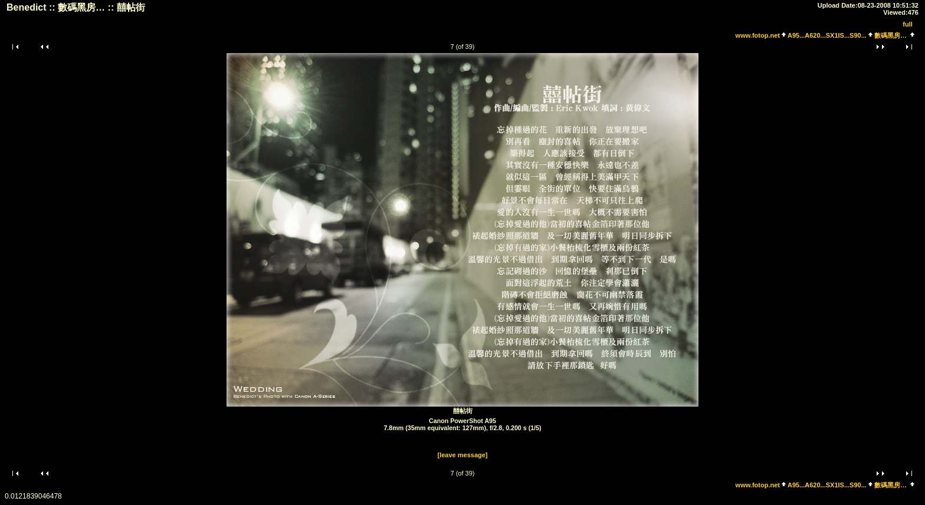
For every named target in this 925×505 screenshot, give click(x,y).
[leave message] (463, 454)
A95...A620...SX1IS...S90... (827, 35)
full (908, 24)
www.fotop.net (758, 35)
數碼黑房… (890, 35)
